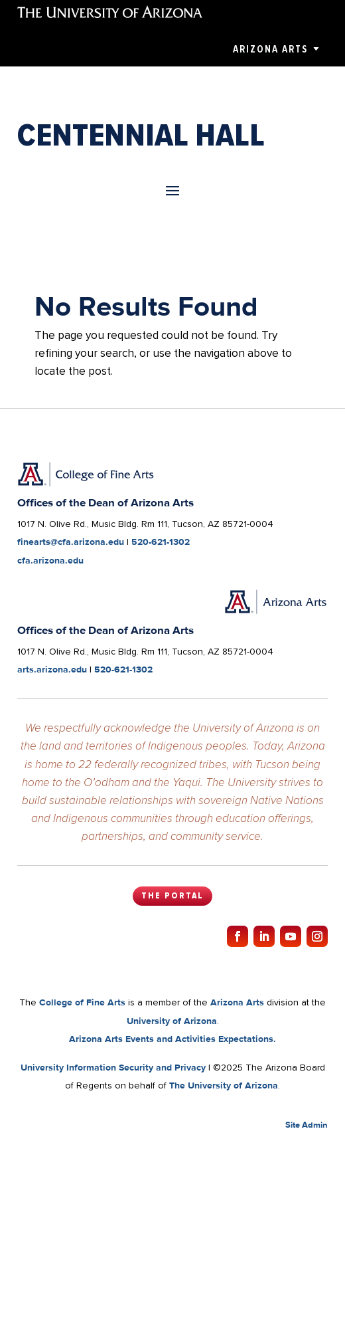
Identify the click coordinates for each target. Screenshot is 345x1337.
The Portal (172, 895)
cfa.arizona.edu (50, 560)
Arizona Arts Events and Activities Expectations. (172, 1038)
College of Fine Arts (82, 1002)
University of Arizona (172, 1020)
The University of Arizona (223, 1085)
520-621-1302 (160, 541)
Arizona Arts (270, 49)
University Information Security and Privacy (113, 1067)
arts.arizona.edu (52, 669)
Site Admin (306, 1125)
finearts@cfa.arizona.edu (70, 541)
